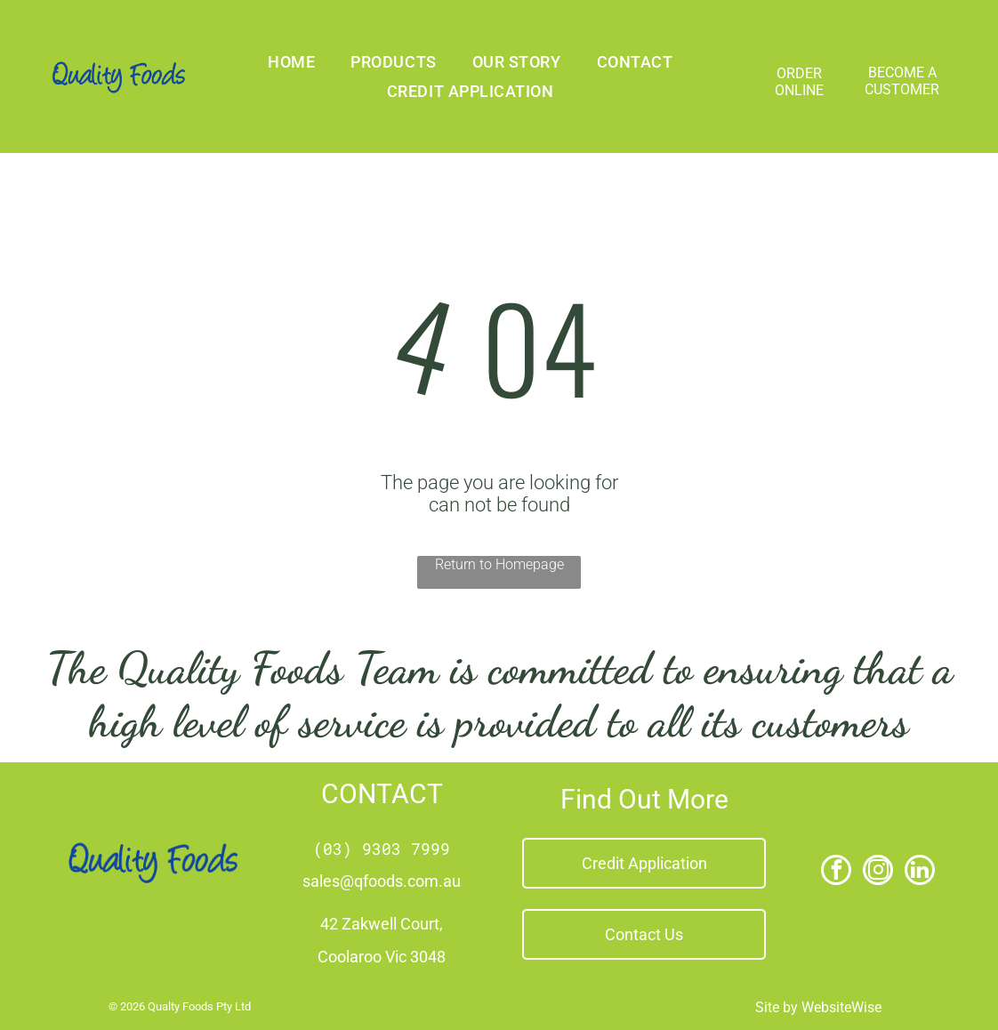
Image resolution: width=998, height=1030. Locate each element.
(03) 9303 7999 (381, 848)
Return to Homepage (499, 564)
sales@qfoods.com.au (381, 881)
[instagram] (878, 872)
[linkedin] (920, 872)
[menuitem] (291, 62)
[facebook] (836, 872)
